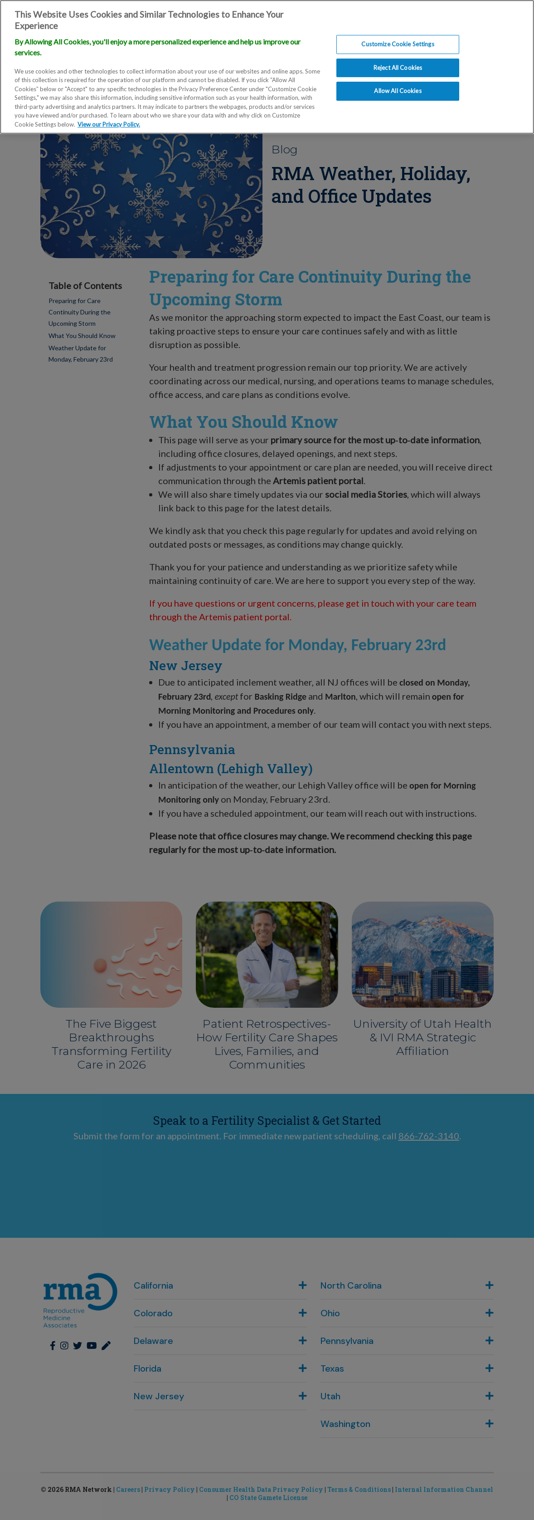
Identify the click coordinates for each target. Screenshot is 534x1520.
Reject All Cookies (398, 67)
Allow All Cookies (397, 91)
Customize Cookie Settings (397, 44)
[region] (267, 67)
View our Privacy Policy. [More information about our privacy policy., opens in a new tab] (109, 124)
